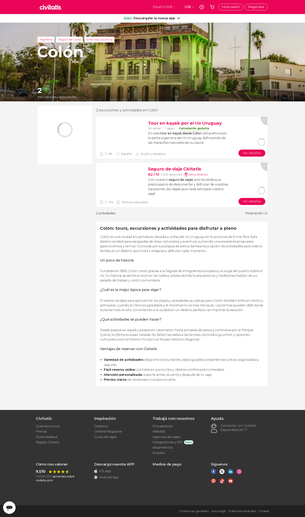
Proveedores (162, 426)
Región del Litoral (69, 39)
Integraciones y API (167, 442)
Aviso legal (218, 511)
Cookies (264, 511)
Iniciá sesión (231, 7)
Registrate (256, 7)
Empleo (158, 453)
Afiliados (158, 431)
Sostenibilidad (46, 437)
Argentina (46, 39)
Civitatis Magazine (108, 431)
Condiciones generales (194, 511)
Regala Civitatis (47, 442)
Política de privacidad (242, 511)
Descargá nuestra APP (114, 464)
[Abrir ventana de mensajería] (9, 507)
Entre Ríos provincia (99, 39)
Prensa (41, 431)
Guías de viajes (105, 437)
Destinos (101, 426)
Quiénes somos (48, 426)
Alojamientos (162, 447)
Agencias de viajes (166, 437)
